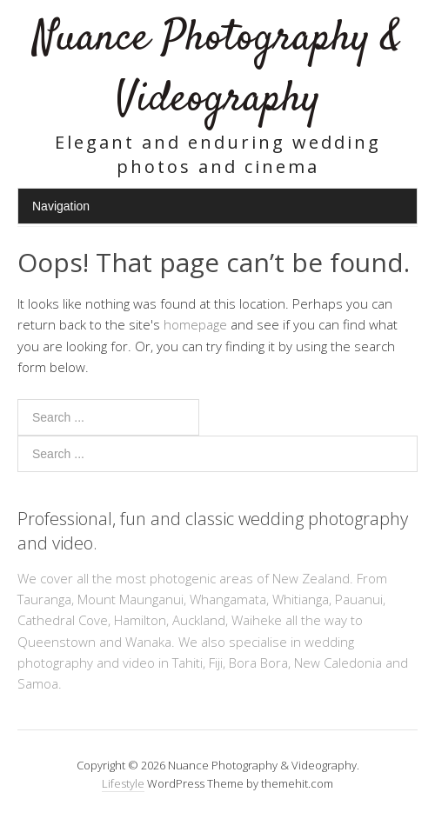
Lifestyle (123, 783)
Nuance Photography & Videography (217, 69)
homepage (195, 324)
